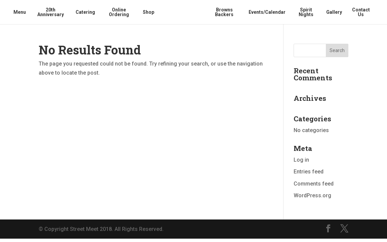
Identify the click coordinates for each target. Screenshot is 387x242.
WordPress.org (312, 195)
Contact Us (361, 12)
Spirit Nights (306, 12)
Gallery (334, 12)
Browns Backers (224, 12)
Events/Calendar (267, 12)
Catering (85, 12)
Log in (301, 160)
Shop (148, 12)
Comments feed (314, 183)
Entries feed (309, 171)
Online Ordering (119, 12)
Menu (19, 12)
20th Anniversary (50, 12)
